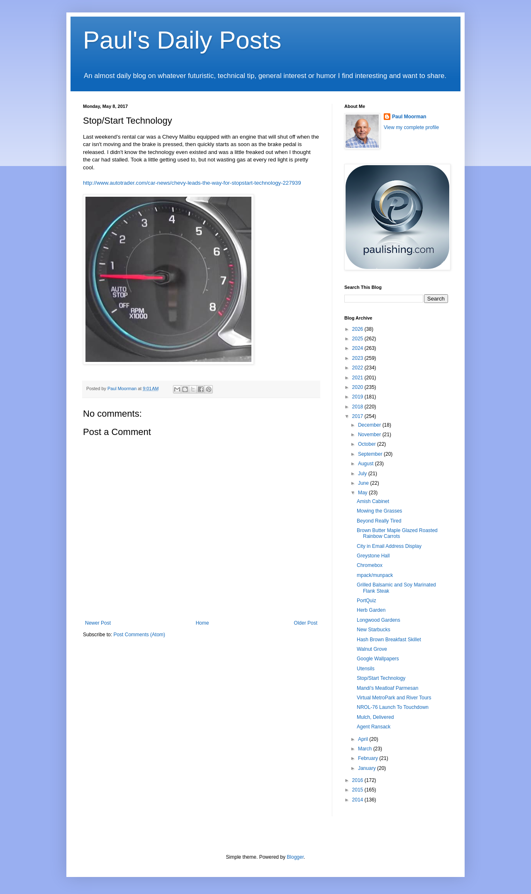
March (365, 749)
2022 (358, 368)
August (366, 464)
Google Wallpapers (378, 659)
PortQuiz (366, 600)
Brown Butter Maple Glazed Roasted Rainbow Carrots (397, 533)
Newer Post (98, 623)
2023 (358, 358)
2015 (358, 790)
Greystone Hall (373, 556)
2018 (358, 407)
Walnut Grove (372, 649)
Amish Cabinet (373, 501)
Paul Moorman (409, 117)
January (367, 768)
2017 (358, 416)
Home (202, 623)
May (363, 493)
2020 (358, 387)
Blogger (295, 857)
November (370, 434)
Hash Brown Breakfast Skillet (389, 639)
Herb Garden (371, 610)
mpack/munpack (375, 575)
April (363, 739)
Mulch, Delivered (375, 717)
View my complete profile (411, 127)
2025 (358, 339)
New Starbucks (373, 630)
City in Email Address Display (389, 546)
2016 (358, 780)
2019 (358, 397)
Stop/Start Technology (381, 678)
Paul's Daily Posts (182, 40)
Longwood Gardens (378, 620)
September (371, 454)
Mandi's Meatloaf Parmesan (387, 688)
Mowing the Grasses (379, 511)
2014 (358, 800)
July (363, 473)
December (370, 425)
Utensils (366, 669)
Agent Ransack (373, 727)
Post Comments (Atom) (139, 635)
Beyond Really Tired (379, 521)
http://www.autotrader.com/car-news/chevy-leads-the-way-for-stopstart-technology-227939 (192, 183)
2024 (358, 348)
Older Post (305, 623)
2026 (358, 329)
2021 (358, 378)
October (367, 444)
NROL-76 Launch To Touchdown (393, 707)
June (364, 483)
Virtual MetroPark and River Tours (394, 698)
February (368, 758)
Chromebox (369, 565)
